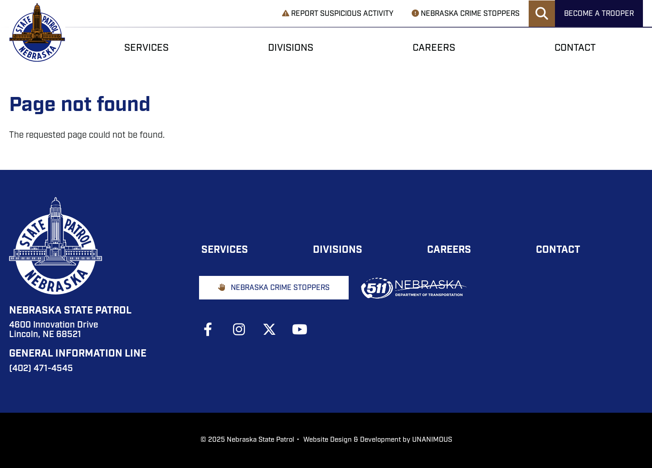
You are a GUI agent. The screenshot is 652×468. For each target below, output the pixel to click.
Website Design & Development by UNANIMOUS (377, 440)
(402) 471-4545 (41, 369)
